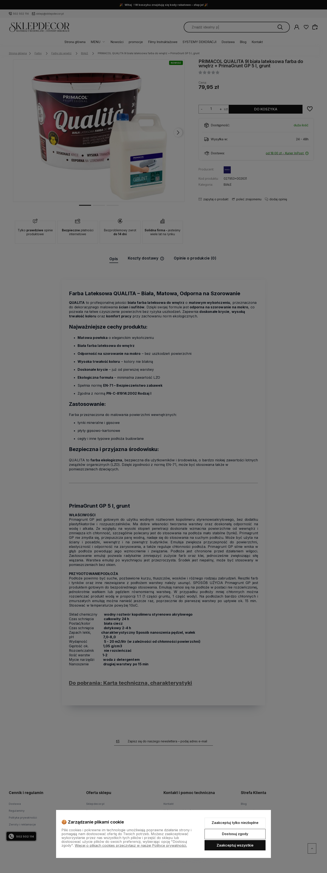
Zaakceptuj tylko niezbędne (235, 822)
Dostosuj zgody (235, 834)
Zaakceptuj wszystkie (235, 845)
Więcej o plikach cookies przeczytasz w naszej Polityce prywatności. (131, 845)
